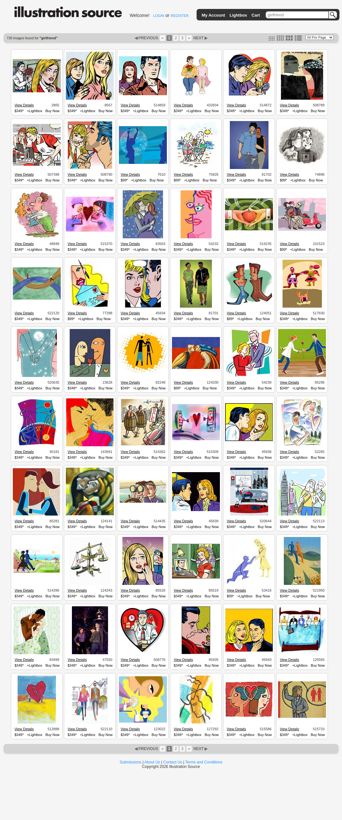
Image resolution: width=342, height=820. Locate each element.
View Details (24, 105)
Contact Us (172, 762)
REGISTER (180, 16)
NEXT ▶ (200, 38)
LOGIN (158, 16)
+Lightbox (34, 111)
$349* (19, 111)
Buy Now (52, 111)
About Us (152, 762)
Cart (256, 15)
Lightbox (238, 15)
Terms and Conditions (203, 762)
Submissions (130, 762)
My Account (213, 15)
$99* (124, 180)
